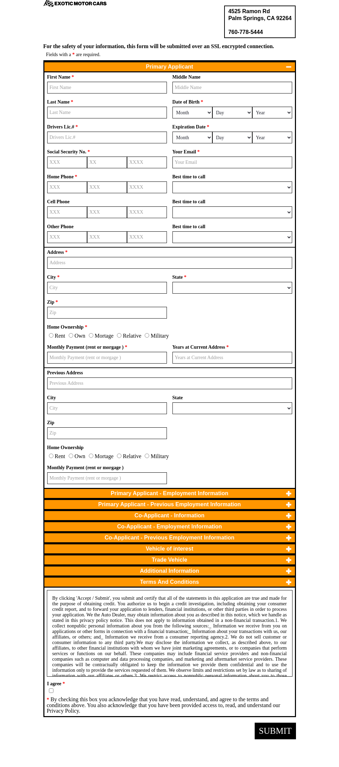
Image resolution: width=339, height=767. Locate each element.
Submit (275, 730)
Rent (57, 336)
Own (77, 336)
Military (157, 336)
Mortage (101, 336)
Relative (129, 336)
